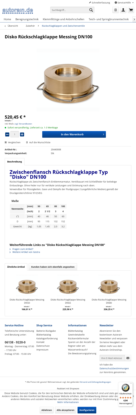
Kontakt (40, 342)
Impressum (42, 349)
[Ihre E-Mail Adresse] (112, 358)
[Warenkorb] (131, 10)
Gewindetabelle (76, 334)
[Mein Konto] (123, 10)
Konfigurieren (86, 410)
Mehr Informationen (68, 402)
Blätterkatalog (43, 334)
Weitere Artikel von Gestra (25, 251)
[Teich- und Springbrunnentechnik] (109, 19)
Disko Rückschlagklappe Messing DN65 (68, 301)
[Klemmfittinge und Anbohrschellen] (64, 19)
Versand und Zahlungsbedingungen (95, 382)
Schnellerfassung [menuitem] (99, 2)
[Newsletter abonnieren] (128, 358)
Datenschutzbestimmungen (114, 368)
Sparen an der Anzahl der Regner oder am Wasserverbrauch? (81, 346)
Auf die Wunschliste (38, 142)
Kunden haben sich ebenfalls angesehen (53, 266)
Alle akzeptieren (65, 410)
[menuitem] (72, 11)
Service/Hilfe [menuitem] (123, 2)
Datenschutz (43, 345)
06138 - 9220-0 (15, 342)
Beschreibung (14, 161)
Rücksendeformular (78, 338)
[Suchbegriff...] (72, 10)
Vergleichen (12, 142)
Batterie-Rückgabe (46, 330)
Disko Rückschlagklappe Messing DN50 (27, 301)
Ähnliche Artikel (16, 266)
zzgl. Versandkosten (23, 123)
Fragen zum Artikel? (21, 248)
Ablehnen (46, 410)
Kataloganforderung (47, 338)
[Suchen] (91, 10)
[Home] (7, 19)
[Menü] (131, 384)
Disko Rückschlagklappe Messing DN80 (109, 301)
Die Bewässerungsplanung (82, 353)
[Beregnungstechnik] (27, 19)
